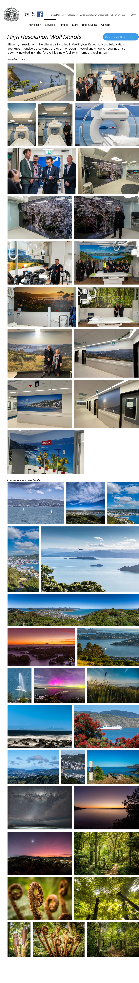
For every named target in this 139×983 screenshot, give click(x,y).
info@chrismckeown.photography (94, 15)
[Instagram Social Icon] (27, 14)
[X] (33, 14)
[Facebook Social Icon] (40, 14)
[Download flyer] (121, 36)
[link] (134, 15)
